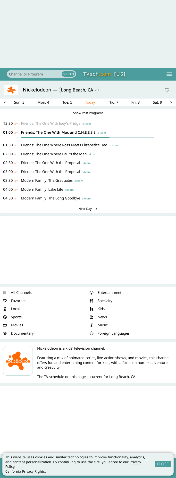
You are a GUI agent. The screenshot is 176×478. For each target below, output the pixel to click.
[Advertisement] (88, 34)
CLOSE (163, 464)
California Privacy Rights (25, 471)
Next (168, 103)
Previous (8, 103)
